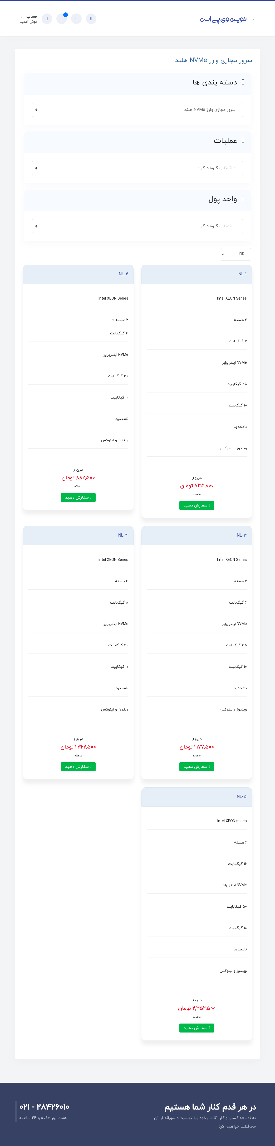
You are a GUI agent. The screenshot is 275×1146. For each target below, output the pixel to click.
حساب (31, 17)
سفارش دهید (197, 505)
